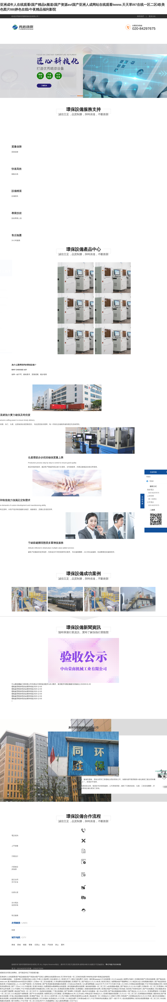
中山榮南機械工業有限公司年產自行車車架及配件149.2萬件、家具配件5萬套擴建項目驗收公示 (47, 684)
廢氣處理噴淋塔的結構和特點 (22, 686)
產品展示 (87, 40)
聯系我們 (140, 16)
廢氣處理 (53, 40)
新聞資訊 (104, 40)
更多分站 (152, 16)
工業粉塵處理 (70, 40)
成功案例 (121, 40)
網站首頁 (20, 40)
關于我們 (37, 40)
